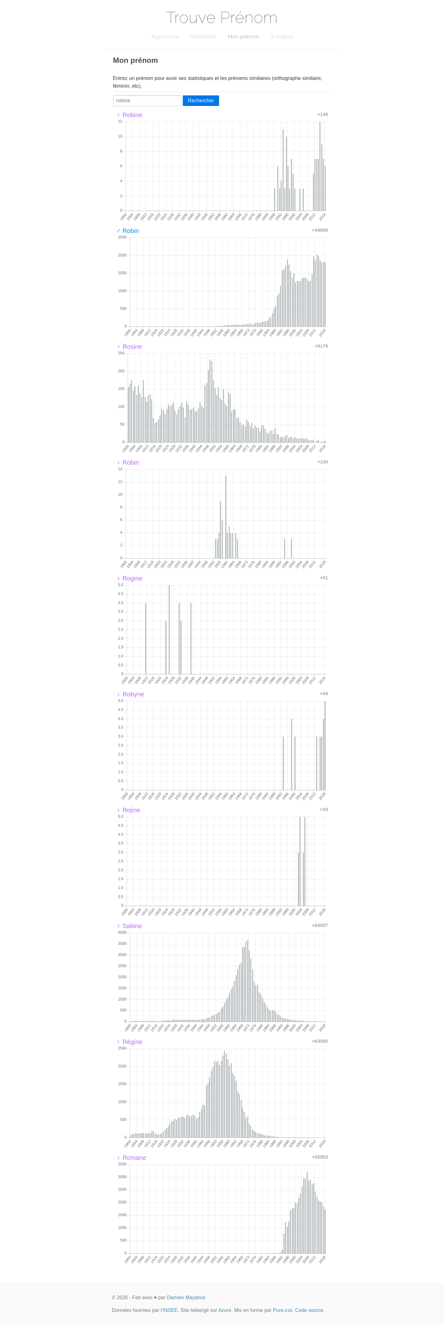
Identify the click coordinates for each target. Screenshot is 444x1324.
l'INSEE (169, 1310)
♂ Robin (127, 230)
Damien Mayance (186, 1297)
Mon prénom (243, 37)
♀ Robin (127, 462)
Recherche (203, 37)
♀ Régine (129, 1041)
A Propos (282, 37)
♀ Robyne (130, 694)
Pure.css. (283, 1310)
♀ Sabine (129, 926)
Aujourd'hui (165, 37)
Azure (224, 1310)
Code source (309, 1310)
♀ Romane (131, 1157)
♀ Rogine (129, 578)
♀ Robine (129, 115)
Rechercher (201, 100)
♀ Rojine (128, 810)
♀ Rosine (129, 346)
